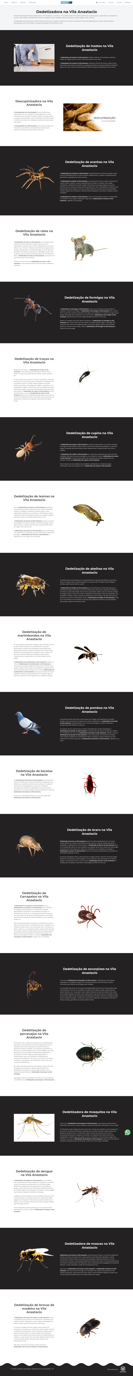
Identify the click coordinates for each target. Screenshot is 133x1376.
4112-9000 (119, 2)
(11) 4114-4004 (101, 2)
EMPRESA (14, 2)
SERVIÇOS (23, 2)
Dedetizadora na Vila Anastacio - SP (43, 1369)
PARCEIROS (32, 2)
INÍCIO (6, 2)
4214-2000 (110, 2)
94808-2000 (127, 2)
